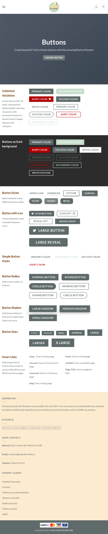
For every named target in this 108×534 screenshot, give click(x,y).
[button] (3, 6)
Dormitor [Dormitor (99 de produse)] (46, 428)
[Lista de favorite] (103, 7)
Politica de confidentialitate (15, 492)
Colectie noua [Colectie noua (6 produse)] (35, 428)
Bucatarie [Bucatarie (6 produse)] (7, 428)
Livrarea (6, 487)
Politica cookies (9, 508)
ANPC (5, 514)
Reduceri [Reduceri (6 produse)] (56, 428)
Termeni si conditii (11, 497)
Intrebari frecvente (11, 481)
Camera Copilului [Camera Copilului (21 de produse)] (20, 428)
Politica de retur (10, 503)
